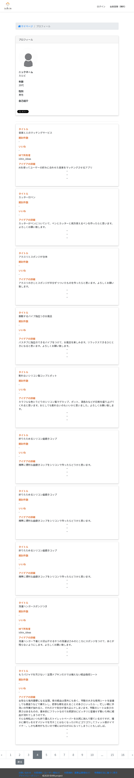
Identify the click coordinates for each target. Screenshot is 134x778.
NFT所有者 (24, 155)
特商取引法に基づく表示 (105, 772)
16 (122, 754)
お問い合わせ (25, 772)
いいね (22, 146)
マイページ (25, 26)
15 (112, 754)
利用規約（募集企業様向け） (77, 772)
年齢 (21, 81)
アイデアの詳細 (27, 164)
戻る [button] (19, 762)
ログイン (101, 6)
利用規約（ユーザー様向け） (47, 772)
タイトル (23, 129)
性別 (21, 91)
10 (92, 754)
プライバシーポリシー (29, 775)
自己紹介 (23, 101)
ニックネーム (26, 72)
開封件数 (23, 138)
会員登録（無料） (118, 6)
